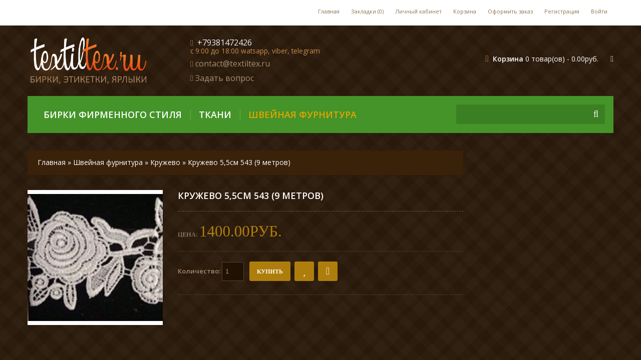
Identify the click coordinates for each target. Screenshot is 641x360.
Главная (329, 11)
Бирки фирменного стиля (113, 114)
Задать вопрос (224, 78)
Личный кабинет (418, 11)
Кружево (165, 162)
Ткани (215, 114)
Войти (599, 11)
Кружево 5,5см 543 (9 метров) (239, 162)
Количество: (211, 271)
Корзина (464, 11)
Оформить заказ (510, 11)
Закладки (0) (367, 11)
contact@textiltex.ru (232, 63)
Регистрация (561, 11)
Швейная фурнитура (302, 114)
